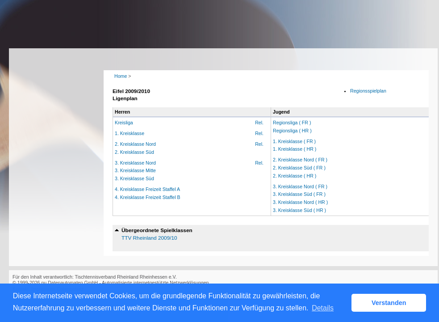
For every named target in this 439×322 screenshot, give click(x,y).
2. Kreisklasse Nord (135, 144)
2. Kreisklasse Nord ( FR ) (300, 159)
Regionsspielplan (368, 90)
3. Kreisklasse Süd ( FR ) (299, 194)
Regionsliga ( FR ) (292, 122)
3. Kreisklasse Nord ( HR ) (300, 202)
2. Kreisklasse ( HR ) (294, 175)
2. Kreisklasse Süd (134, 152)
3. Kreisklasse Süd (134, 178)
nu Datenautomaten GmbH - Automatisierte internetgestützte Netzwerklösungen (125, 282)
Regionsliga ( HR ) (292, 130)
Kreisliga (124, 122)
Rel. (259, 122)
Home (120, 76)
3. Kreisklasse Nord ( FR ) (300, 186)
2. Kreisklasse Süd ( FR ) (299, 167)
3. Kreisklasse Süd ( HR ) (299, 210)
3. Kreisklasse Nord (135, 162)
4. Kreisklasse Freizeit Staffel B (147, 197)
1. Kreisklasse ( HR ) (294, 149)
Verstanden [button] (389, 302)
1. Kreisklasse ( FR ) (294, 141)
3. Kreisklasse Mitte (135, 170)
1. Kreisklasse (129, 133)
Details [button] (323, 308)
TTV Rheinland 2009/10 (149, 238)
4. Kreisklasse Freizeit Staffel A (147, 189)
